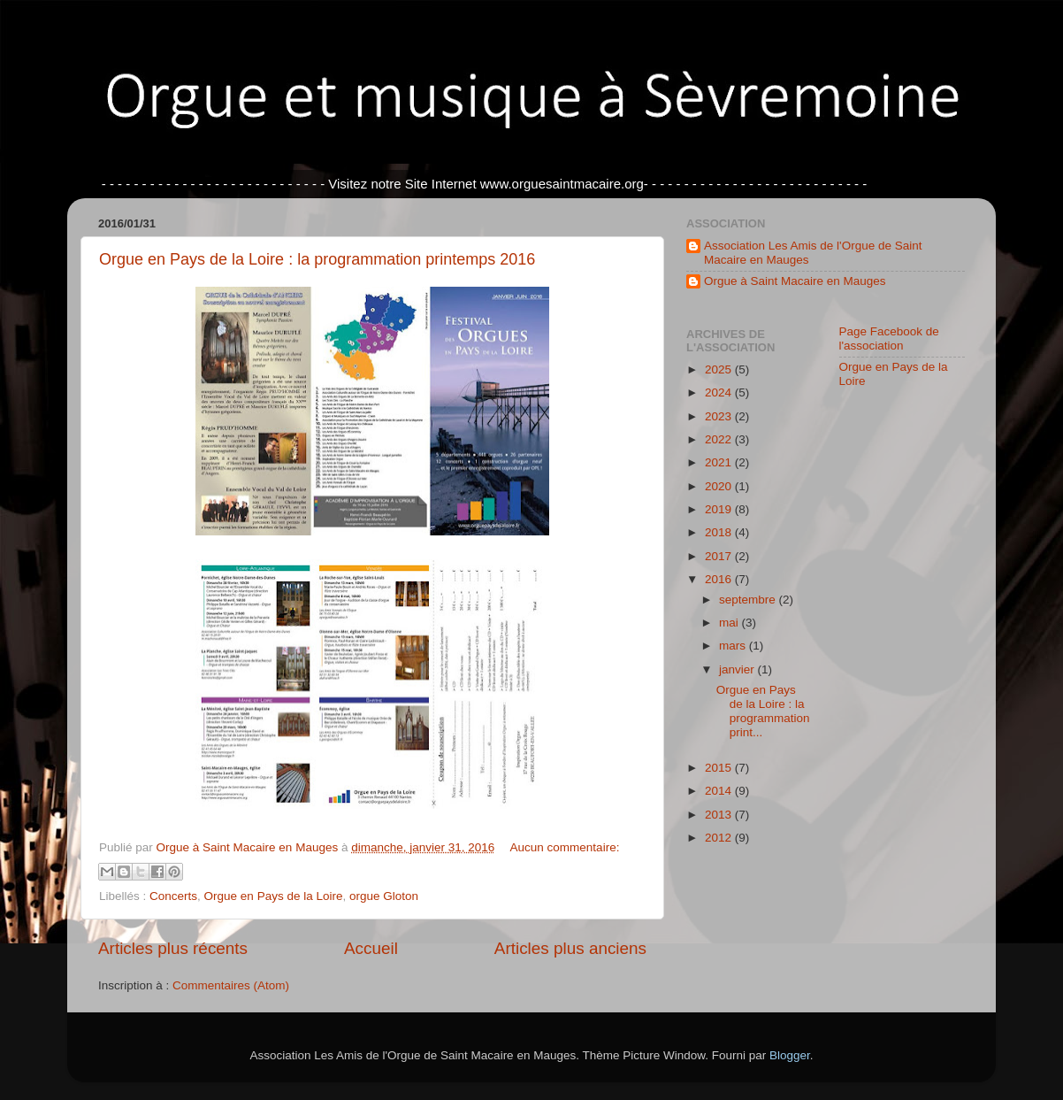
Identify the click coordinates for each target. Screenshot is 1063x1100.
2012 (720, 837)
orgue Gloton (383, 896)
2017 (720, 556)
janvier (738, 669)
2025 (720, 369)
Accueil (371, 948)
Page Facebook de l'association (889, 338)
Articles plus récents (173, 948)
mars (734, 645)
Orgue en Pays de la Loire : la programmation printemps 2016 (317, 259)
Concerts (173, 896)
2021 (720, 462)
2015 (720, 767)
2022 (720, 439)
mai (730, 622)
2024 (720, 392)
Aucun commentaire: (565, 847)
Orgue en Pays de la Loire (273, 896)
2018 (720, 532)
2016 (720, 579)
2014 (720, 790)
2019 (720, 509)
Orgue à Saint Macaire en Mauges (795, 281)
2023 (720, 416)
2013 (720, 814)
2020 (720, 486)
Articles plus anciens (570, 948)
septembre (749, 599)
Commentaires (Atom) (230, 985)
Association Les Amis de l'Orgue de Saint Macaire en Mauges (813, 252)
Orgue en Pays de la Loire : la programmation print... (763, 711)
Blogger (789, 1055)
